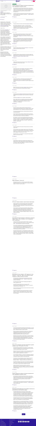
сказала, (29, 107)
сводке (18, 386)
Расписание (10, 423)
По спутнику (10, 419)
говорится (25, 276)
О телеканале (2, 416)
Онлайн (10, 420)
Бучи (17, 56)
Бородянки (14, 56)
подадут (25, 87)
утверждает (20, 35)
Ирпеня (19, 56)
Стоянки (27, 56)
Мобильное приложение (3, 420)
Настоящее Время (2, 17)
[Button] (2, 19)
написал (29, 14)
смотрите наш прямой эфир (4, 25)
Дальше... (23, 409)
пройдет (19, 97)
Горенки (24, 56)
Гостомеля (21, 56)
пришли (28, 23)
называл (14, 40)
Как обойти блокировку (3, 419)
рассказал (31, 70)
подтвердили (6, 29)
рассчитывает (26, 47)
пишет (19, 80)
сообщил (23, 68)
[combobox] (30, 19)
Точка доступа (11, 416)
